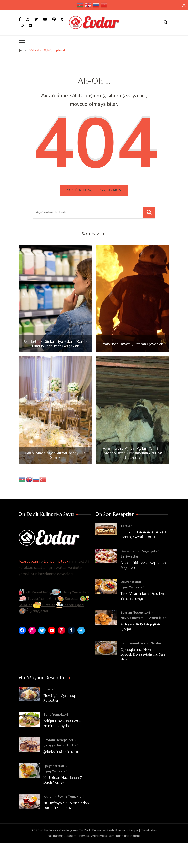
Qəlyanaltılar (130, 582)
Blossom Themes (76, 836)
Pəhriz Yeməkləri (71, 796)
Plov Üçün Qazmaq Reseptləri (59, 697)
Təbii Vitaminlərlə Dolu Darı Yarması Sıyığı (143, 595)
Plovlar (155, 643)
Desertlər (128, 551)
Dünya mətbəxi (56, 561)
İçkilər (48, 796)
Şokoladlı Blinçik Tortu (61, 751)
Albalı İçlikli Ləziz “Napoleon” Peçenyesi (143, 565)
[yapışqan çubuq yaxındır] (184, 5)
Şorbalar (68, 598)
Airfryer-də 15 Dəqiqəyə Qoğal (140, 626)
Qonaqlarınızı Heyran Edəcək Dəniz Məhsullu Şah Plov (142, 654)
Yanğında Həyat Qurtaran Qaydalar (133, 344)
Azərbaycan (28, 561)
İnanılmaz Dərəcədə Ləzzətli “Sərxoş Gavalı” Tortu (143, 534)
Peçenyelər (150, 551)
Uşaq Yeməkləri (132, 587)
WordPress (99, 836)
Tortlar (126, 526)
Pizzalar (44, 604)
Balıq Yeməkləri (69, 592)
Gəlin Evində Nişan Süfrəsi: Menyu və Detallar (55, 455)
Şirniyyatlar (33, 611)
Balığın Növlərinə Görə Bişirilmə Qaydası (62, 723)
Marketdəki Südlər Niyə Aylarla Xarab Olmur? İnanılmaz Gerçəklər (55, 343)
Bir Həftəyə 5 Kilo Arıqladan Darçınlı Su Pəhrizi (66, 805)
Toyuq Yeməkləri (37, 598)
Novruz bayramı (132, 618)
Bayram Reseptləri (135, 612)
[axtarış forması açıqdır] (165, 22)
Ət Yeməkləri (33, 592)
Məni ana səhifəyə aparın (94, 190)
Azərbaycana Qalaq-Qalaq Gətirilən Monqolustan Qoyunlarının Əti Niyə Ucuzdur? (133, 453)
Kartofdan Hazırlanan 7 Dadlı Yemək (62, 780)
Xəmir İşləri (70, 604)
